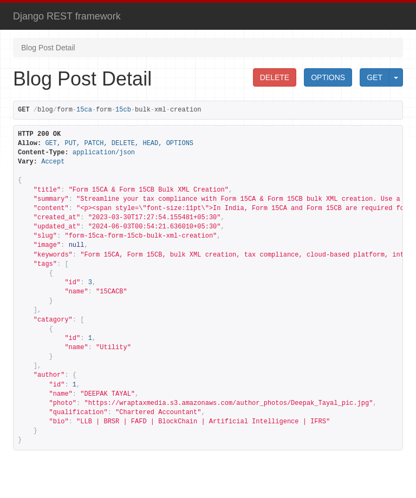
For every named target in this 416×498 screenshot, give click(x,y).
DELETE (274, 77)
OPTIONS (328, 77)
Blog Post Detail (48, 47)
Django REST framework (67, 16)
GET (374, 77)
